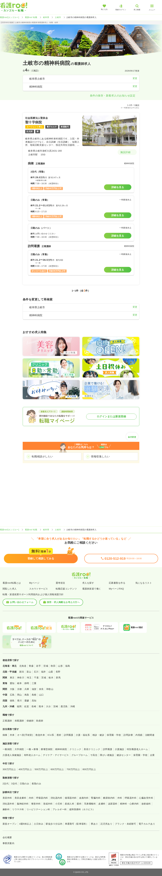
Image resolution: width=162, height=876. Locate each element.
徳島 (12, 700)
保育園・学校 (114, 735)
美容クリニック (92, 749)
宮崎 (55, 706)
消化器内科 (56, 798)
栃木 (51, 677)
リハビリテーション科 (38, 809)
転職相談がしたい (42, 456)
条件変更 (132, 436)
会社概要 (7, 837)
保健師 (30, 720)
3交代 (14, 783)
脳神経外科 (23, 803)
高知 (34, 700)
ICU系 (50, 735)
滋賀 (34, 689)
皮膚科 (101, 803)
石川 (36, 671)
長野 (58, 671)
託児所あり (106, 823)
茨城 (43, 677)
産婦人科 (69, 803)
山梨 (50, 671)
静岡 (26, 683)
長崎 (33, 706)
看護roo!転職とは (12, 583)
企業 (152, 755)
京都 (19, 689)
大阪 (12, 689)
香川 (19, 700)
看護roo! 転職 (31, 17)
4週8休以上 (25, 823)
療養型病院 (46, 749)
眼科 (79, 803)
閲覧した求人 (10, 588)
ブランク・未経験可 (125, 823)
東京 (12, 677)
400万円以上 (25, 769)
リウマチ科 (18, 809)
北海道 (22, 666)
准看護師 (19, 720)
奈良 (41, 689)
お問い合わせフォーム (19, 602)
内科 (31, 798)
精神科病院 (61, 749)
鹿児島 (64, 706)
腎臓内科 (95, 798)
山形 (60, 666)
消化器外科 (8, 803)
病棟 (5, 735)
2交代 (6, 783)
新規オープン (10, 823)
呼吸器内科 (42, 798)
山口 (41, 694)
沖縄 (72, 706)
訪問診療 (128, 735)
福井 (43, 671)
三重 (34, 683)
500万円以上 (41, 769)
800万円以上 (89, 769)
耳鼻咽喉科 (90, 803)
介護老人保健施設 (12, 755)
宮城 (45, 666)
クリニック (75, 749)
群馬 (58, 677)
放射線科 (146, 803)
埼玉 (29, 677)
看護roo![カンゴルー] (9, 17)
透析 (59, 735)
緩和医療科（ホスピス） (82, 809)
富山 (29, 671)
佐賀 (26, 706)
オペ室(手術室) (25, 735)
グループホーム (79, 755)
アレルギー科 (60, 809)
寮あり (94, 823)
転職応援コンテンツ (66, 588)
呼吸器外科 (130, 798)
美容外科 (7, 798)
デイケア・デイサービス (56, 755)
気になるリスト (143, 583)
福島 (67, 666)
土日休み (38, 823)
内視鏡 (138, 735)
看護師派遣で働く (91, 588)
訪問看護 (68, 735)
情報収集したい (100, 456)
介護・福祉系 (83, 735)
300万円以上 (9, 769)
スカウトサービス (38, 588)
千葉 (36, 677)
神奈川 (20, 677)
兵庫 (26, 689)
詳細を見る (117, 187)
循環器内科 (70, 798)
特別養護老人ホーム (137, 749)
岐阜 (19, 683)
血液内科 (84, 798)
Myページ (34, 583)
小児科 (58, 803)
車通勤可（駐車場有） (76, 823)
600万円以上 (57, 769)
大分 (48, 706)
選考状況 (60, 583)
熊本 (41, 706)
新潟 (21, 671)
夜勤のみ (36, 783)
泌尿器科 (112, 803)
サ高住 (93, 755)
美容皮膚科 (20, 798)
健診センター (124, 755)
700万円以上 (73, 769)
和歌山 (49, 689)
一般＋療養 (32, 749)
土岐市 (58, 17)
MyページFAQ (116, 588)
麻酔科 (6, 809)
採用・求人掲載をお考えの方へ (61, 602)
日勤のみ (24, 783)
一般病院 (7, 749)
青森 (31, 666)
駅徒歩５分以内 (54, 823)
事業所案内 (8, 843)
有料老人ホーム (32, 755)
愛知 (12, 683)
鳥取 (26, 694)
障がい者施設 (107, 755)
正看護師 (7, 720)
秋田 (53, 666)
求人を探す (88, 583)
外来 (12, 735)
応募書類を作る (117, 583)
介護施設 (119, 749)
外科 (119, 798)
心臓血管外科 (146, 798)
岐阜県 (46, 17)
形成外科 (48, 803)
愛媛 (26, 700)
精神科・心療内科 (129, 803)
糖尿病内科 (109, 798)
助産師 (39, 720)
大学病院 (19, 749)
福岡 (19, 706)
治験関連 (150, 735)
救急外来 (40, 735)
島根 (34, 694)
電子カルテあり (147, 823)
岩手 (38, 666)
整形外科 (36, 803)
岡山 (19, 694)
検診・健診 (98, 735)
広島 (12, 694)
